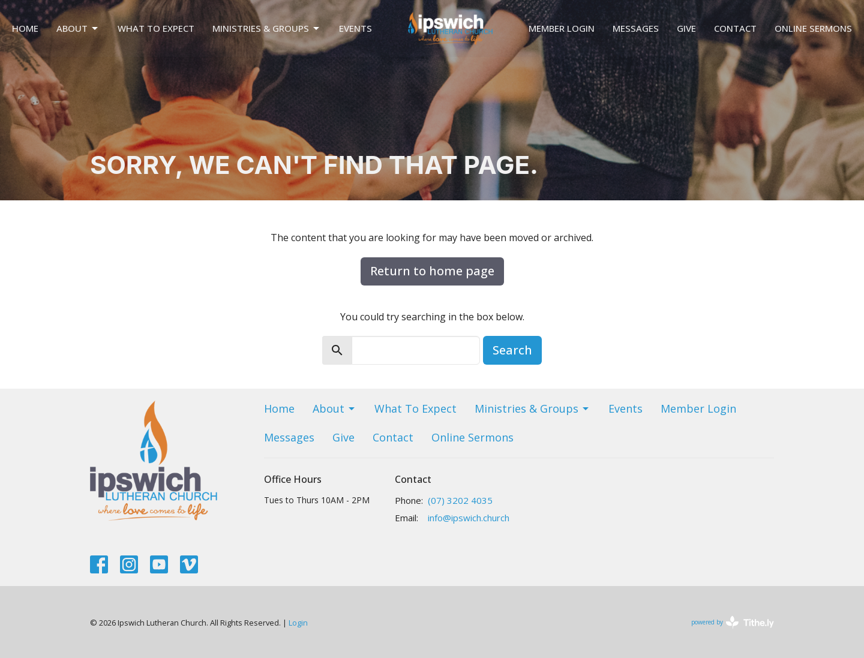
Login (298, 622)
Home (25, 28)
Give (686, 28)
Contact (735, 28)
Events (355, 28)
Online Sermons (813, 28)
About (78, 28)
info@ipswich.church (468, 518)
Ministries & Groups (266, 28)
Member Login (562, 28)
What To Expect (156, 28)
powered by (732, 622)
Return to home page (432, 271)
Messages (636, 28)
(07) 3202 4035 (460, 500)
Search (512, 350)
